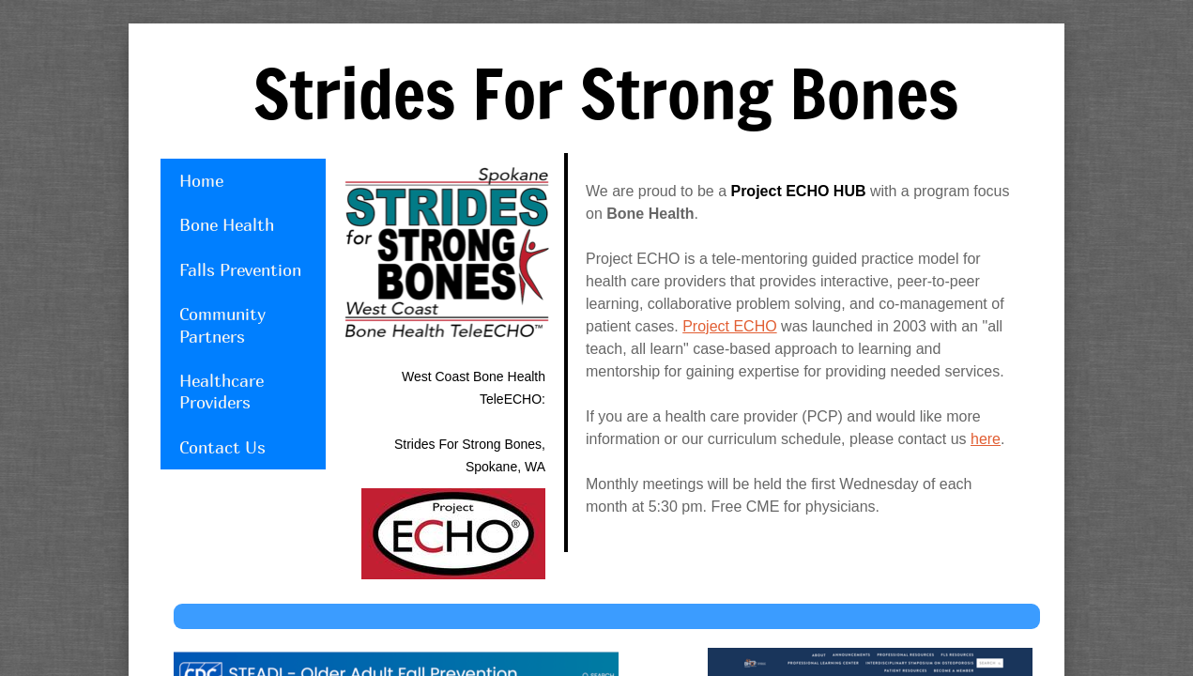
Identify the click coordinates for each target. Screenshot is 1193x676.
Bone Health (226, 225)
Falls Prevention (240, 270)
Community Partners (222, 325)
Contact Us (222, 447)
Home (201, 181)
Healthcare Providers (221, 391)
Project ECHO (729, 326)
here (986, 439)
